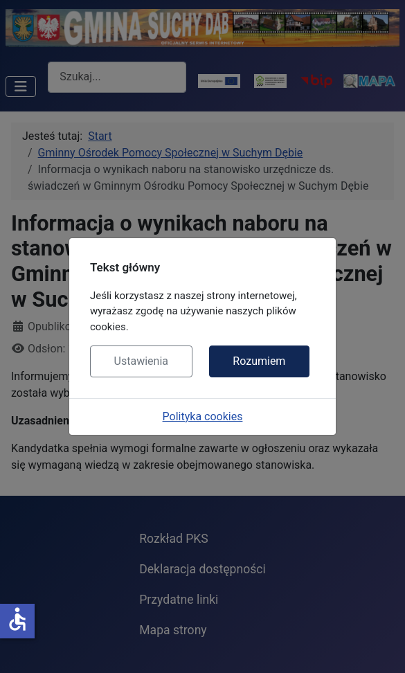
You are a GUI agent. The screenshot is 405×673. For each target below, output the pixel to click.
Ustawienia (141, 361)
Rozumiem (259, 361)
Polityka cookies (203, 416)
